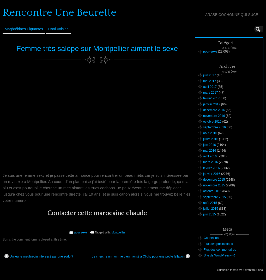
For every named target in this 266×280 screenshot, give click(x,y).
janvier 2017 (211, 104)
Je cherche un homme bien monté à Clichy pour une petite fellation (141, 256)
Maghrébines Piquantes (24, 29)
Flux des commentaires (220, 250)
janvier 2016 (211, 174)
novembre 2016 (214, 116)
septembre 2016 (214, 127)
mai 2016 (209, 150)
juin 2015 (209, 214)
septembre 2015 (214, 197)
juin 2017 (209, 75)
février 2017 (211, 98)
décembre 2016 (214, 110)
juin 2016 (209, 145)
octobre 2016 (212, 121)
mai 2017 (209, 81)
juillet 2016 (210, 139)
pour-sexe (80, 232)
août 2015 (210, 203)
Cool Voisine (58, 29)
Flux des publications (218, 244)
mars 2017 (210, 92)
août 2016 (210, 133)
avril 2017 (210, 87)
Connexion (211, 238)
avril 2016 (210, 156)
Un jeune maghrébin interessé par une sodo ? (38, 256)
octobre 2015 (212, 191)
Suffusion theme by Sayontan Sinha (240, 269)
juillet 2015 (210, 208)
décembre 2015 (214, 179)
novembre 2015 (214, 185)
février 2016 (211, 168)
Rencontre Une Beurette (59, 12)
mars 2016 (210, 162)
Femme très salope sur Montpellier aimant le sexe (97, 48)
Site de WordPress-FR (219, 255)
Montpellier (118, 232)
